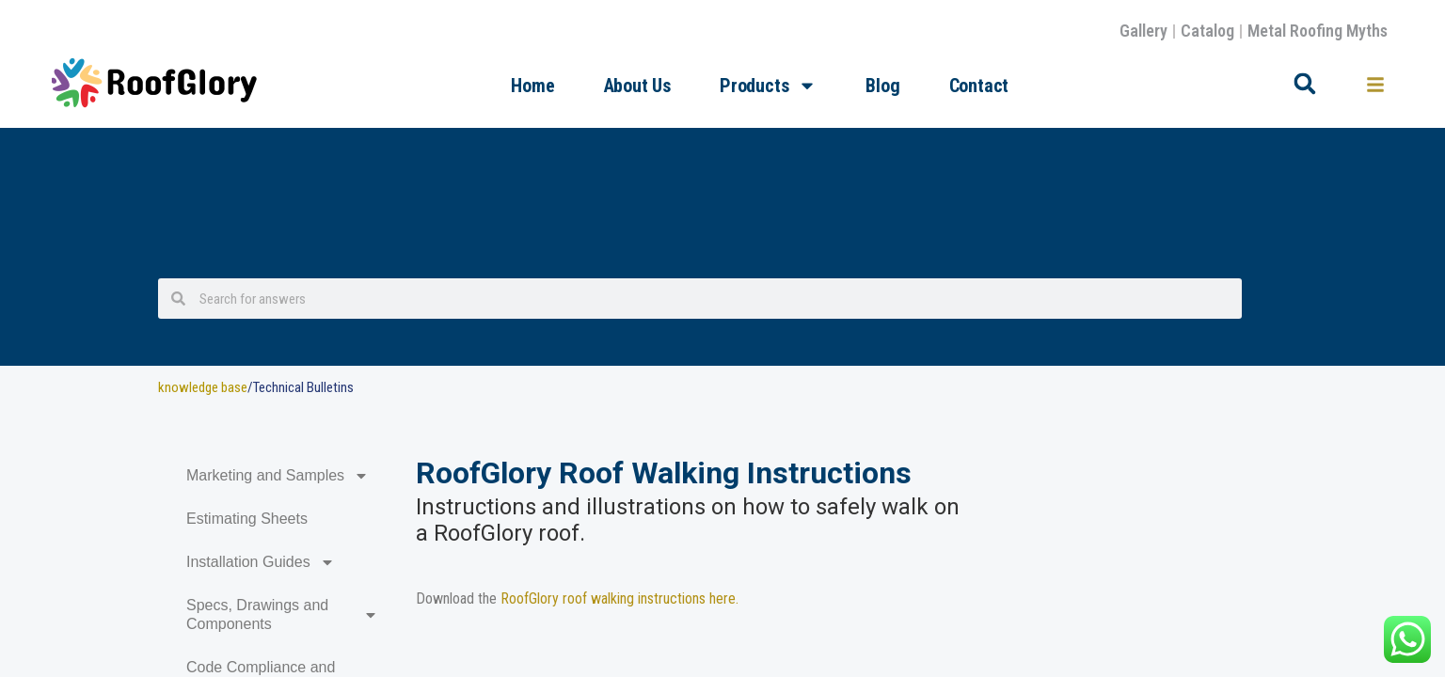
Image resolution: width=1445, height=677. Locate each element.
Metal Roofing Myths (1317, 30)
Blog (882, 85)
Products (768, 85)
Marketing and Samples (277, 476)
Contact (979, 85)
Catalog (1207, 30)
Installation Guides (260, 562)
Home (532, 85)
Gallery (1143, 30)
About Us (637, 85)
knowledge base (202, 387)
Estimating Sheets (247, 519)
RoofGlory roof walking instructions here (618, 598)
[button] (1305, 83)
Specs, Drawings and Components (282, 614)
